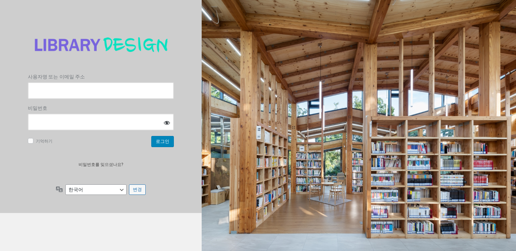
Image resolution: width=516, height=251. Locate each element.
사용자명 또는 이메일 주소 (56, 76)
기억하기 (44, 141)
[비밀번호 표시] (167, 122)
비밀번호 (37, 108)
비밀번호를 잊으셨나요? (101, 164)
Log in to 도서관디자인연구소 (100, 45)
